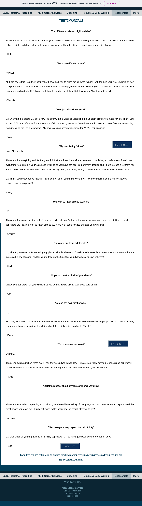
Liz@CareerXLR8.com (72, 491)
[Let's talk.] (122, 144)
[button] (18, 13)
